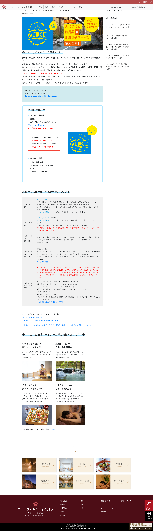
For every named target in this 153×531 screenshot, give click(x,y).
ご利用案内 (63, 508)
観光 (80, 7)
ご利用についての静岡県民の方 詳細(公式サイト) (40, 320)
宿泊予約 (62, 504)
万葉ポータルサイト (127, 501)
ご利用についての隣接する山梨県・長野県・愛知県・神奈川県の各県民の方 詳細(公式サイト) (57, 325)
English (139, 2)
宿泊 (40, 7)
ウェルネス (104, 504)
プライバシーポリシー (108, 508)
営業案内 (62, 7)
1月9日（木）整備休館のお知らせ (117, 36)
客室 (81, 511)
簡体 (143, 2)
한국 (151, 2)
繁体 (147, 2)
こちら (53, 429)
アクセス (72, 7)
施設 (53, 7)
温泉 (46, 7)
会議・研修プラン (106, 501)
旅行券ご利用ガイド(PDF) (32, 317)
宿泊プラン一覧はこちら (37, 125)
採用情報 (103, 511)
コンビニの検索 (42, 262)
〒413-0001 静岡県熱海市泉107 (138, 7)
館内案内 (62, 511)
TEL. (118, 7)
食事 (81, 508)
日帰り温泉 (63, 501)
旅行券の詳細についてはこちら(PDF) (50, 302)
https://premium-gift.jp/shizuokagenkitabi (41, 96)
